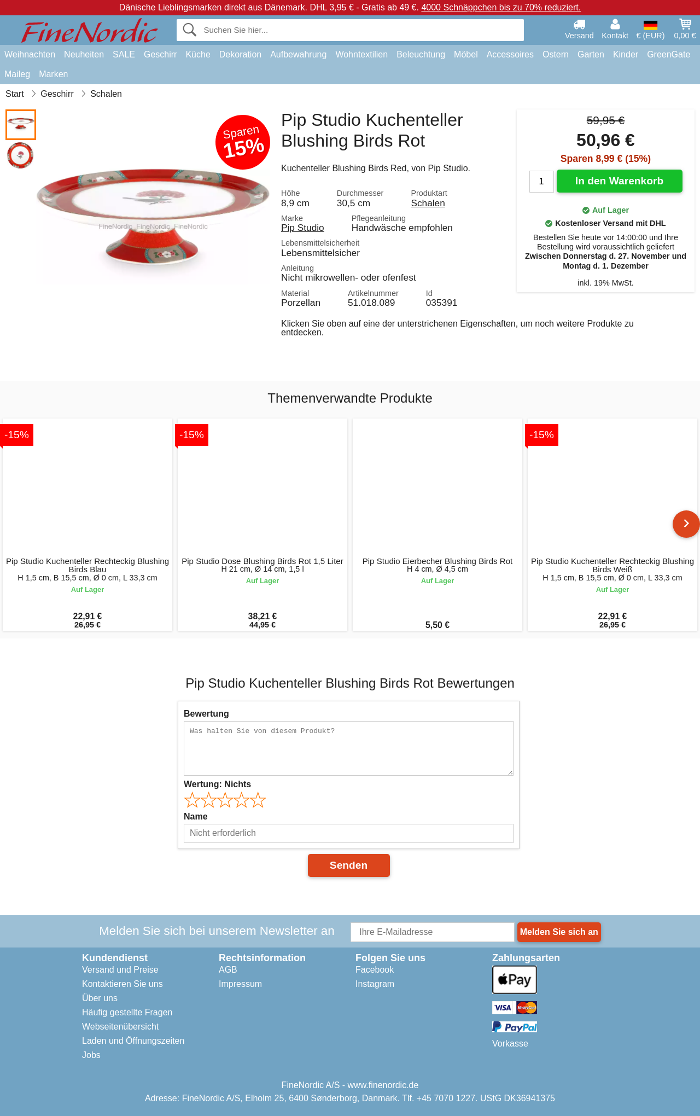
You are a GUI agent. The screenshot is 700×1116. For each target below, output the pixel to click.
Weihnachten (29, 54)
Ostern (555, 54)
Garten (591, 54)
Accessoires (510, 54)
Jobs (91, 1055)
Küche (197, 54)
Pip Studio (302, 227)
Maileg (17, 74)
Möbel (466, 54)
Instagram (374, 984)
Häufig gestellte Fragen (127, 1012)
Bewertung (206, 713)
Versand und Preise (120, 969)
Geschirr (160, 54)
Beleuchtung (420, 54)
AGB (228, 969)
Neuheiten (84, 54)
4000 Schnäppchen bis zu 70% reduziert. (501, 7)
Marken (53, 74)
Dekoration (240, 54)
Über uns (100, 998)
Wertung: (217, 784)
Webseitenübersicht (120, 1026)
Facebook (374, 969)
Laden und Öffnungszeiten (133, 1040)
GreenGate (668, 54)
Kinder (625, 54)
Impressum (240, 984)
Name (196, 816)
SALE (124, 54)
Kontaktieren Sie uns (122, 984)
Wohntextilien (361, 54)
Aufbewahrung (298, 54)
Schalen (428, 202)
